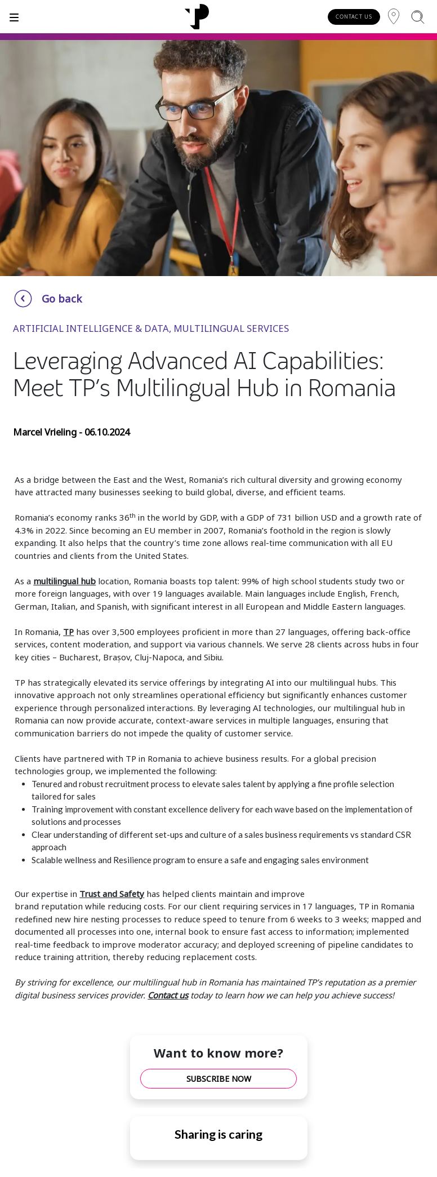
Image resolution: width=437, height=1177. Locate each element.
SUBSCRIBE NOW (218, 1078)
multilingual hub (64, 581)
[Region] (393, 16)
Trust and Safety (111, 893)
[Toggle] (14, 16)
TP (68, 631)
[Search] (418, 17)
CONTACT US (354, 16)
